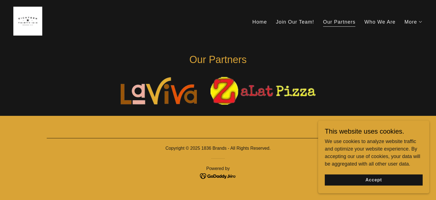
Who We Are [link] (379, 22)
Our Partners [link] (339, 22)
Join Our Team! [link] (295, 22)
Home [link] (259, 22)
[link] (27, 21)
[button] (413, 22)
